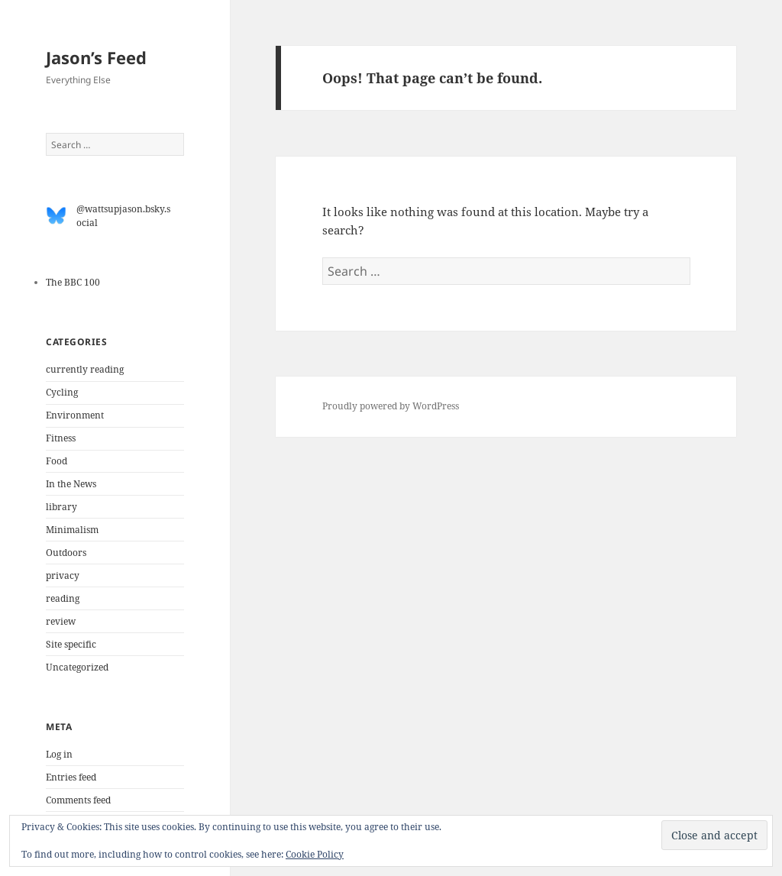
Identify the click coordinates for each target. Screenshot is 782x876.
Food (56, 460)
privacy (62, 575)
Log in (59, 754)
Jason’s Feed (96, 57)
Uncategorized (77, 667)
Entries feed (71, 777)
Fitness (61, 438)
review (61, 621)
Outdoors (66, 552)
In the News (71, 483)
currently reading (85, 369)
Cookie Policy (315, 854)
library (61, 506)
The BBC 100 (73, 282)
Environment (75, 415)
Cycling (62, 392)
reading (62, 598)
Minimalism (72, 529)
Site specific (71, 644)
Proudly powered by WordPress (390, 405)
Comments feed (78, 800)
